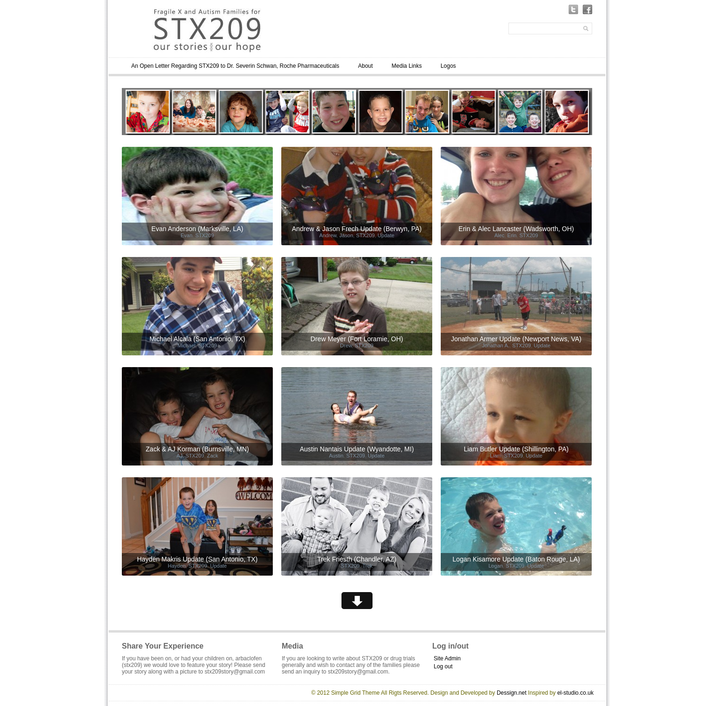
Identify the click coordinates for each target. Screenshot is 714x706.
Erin (512, 235)
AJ (179, 455)
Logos (448, 66)
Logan (495, 566)
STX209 (204, 235)
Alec (499, 235)
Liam (495, 455)
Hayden (177, 566)
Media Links (407, 66)
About (365, 66)
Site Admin (447, 658)
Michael (187, 345)
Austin (336, 455)
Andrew (328, 235)
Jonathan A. (495, 345)
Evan (186, 235)
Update (386, 235)
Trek (368, 566)
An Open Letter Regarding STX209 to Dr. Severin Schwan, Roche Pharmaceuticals (235, 66)
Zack (212, 455)
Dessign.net (511, 693)
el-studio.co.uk (575, 693)
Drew (346, 345)
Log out (443, 666)
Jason (346, 235)
